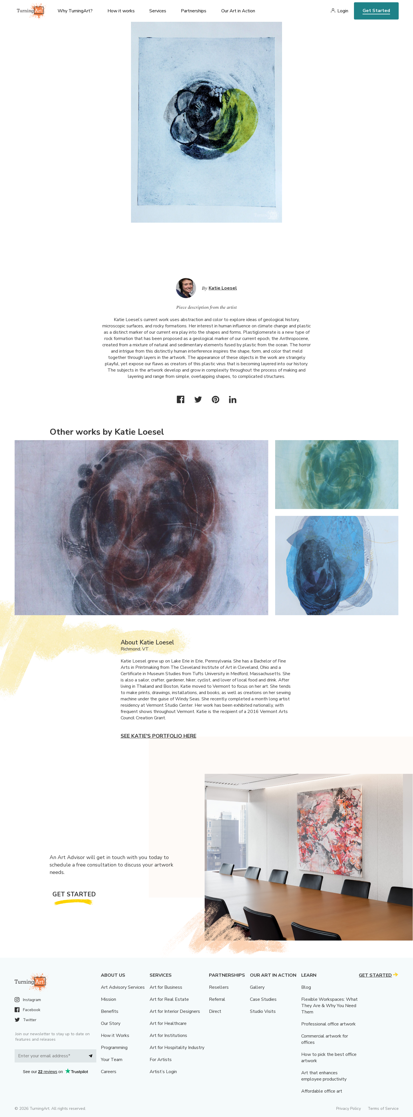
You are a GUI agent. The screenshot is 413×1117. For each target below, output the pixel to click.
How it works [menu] (121, 11)
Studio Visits (263, 1011)
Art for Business (166, 987)
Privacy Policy (348, 1108)
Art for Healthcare (168, 1023)
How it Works (115, 1035)
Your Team (111, 1059)
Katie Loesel (223, 288)
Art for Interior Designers (175, 1011)
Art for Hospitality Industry (177, 1047)
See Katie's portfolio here (158, 736)
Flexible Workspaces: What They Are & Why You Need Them (329, 1005)
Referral (217, 999)
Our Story (110, 1023)
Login (342, 11)
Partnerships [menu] (193, 11)
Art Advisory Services (123, 987)
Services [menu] (157, 11)
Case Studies (263, 999)
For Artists (161, 1059)
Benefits (109, 1011)
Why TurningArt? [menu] (75, 11)
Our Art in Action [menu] (238, 11)
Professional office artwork (328, 1024)
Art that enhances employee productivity (324, 1076)
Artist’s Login (163, 1072)
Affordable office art (321, 1091)
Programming (114, 1047)
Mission (108, 999)
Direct (215, 1011)
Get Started (376, 10)
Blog (306, 987)
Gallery (257, 987)
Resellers (219, 987)
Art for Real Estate (169, 999)
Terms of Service (383, 1108)
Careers (108, 1072)
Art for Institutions (168, 1035)
